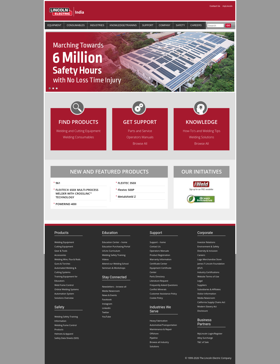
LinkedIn (106, 308)
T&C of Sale (203, 342)
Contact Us (215, 6)
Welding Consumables (78, 137)
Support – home (158, 242)
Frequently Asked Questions (164, 285)
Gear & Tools (60, 250)
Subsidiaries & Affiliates (209, 289)
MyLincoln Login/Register (209, 333)
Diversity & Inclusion (207, 250)
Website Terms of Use (208, 276)
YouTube (106, 316)
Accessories (60, 255)
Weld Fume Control (64, 285)
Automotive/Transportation (163, 324)
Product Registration (160, 255)
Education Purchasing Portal (116, 246)
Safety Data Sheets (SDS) (66, 338)
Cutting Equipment (63, 246)
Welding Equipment (64, 242)
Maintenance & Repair (161, 329)
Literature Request (159, 280)
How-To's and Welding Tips (201, 131)
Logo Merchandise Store (209, 259)
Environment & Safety (208, 246)
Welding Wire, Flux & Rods (67, 259)
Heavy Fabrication (159, 320)
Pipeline (154, 337)
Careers (201, 255)
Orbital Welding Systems (66, 289)
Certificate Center (158, 263)
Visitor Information (206, 293)
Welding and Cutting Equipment (78, 131)
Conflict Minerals (158, 289)
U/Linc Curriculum (111, 250)
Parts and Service (140, 131)
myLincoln (227, 6)
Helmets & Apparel (63, 333)
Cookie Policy (156, 297)
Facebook (107, 299)
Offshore (154, 333)
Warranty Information (160, 259)
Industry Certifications (208, 272)
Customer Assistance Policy (163, 293)
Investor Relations (206, 242)
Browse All (140, 143)
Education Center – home (114, 242)
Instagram (107, 303)
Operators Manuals (140, 137)
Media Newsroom (111, 290)
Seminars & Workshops (113, 267)
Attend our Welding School (115, 263)
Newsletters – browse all (114, 286)
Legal (200, 280)
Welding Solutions (201, 137)
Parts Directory (157, 276)
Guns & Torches (62, 263)
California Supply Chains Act (211, 302)
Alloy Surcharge (205, 337)
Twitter (105, 312)
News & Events (109, 295)
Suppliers (202, 285)
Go (228, 25)
